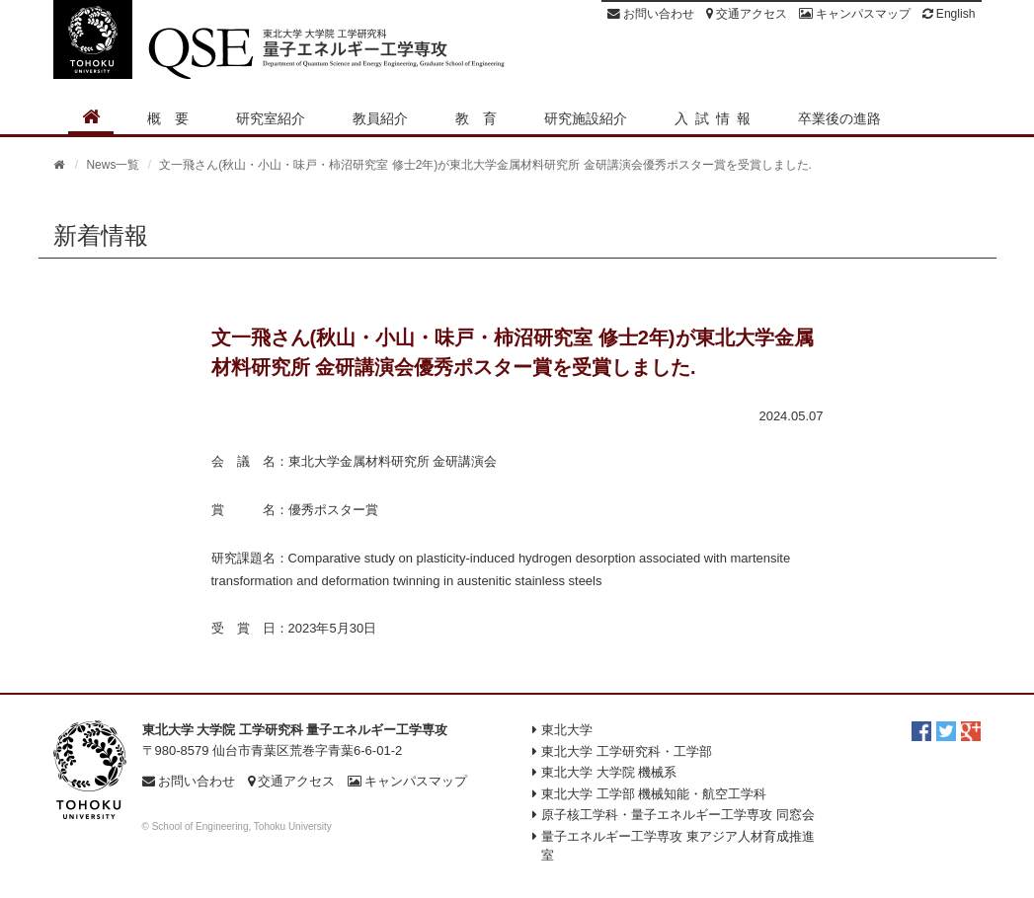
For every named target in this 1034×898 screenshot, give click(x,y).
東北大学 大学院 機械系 (608, 772)
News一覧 (112, 165)
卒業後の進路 (839, 118)
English (949, 14)
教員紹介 (380, 118)
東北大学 (567, 729)
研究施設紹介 (585, 118)
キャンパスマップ (855, 14)
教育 (483, 118)
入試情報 (716, 118)
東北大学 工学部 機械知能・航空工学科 (653, 793)
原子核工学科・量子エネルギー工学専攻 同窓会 (678, 814)
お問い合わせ (650, 14)
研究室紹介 (270, 118)
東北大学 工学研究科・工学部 (626, 751)
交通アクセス (746, 14)
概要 (174, 118)
